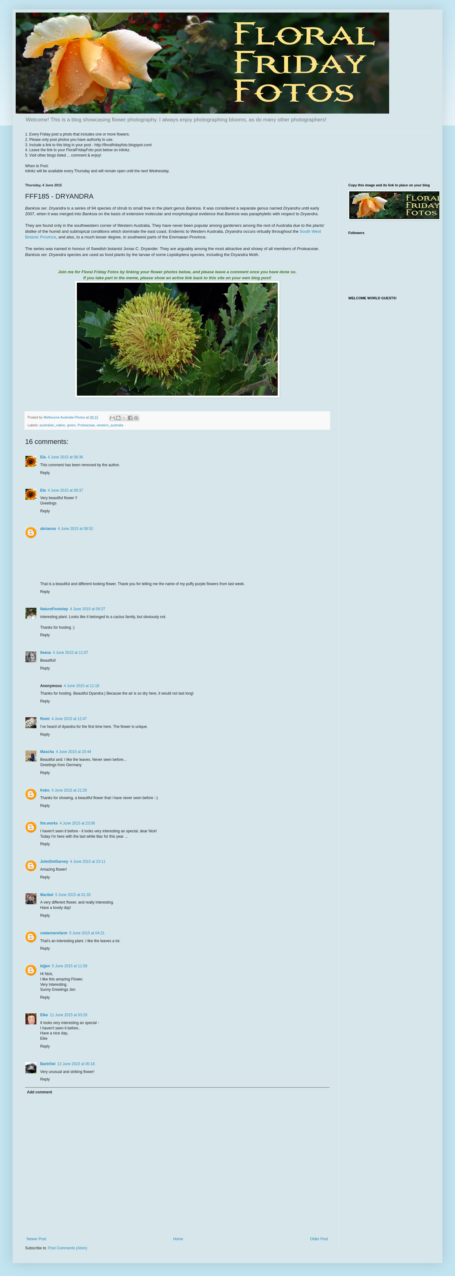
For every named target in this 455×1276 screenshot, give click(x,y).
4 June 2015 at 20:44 (73, 752)
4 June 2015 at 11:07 (70, 652)
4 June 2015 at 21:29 (69, 790)
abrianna (48, 528)
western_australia (110, 425)
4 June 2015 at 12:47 (69, 719)
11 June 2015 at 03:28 (68, 1015)
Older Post (319, 1239)
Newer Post (36, 1239)
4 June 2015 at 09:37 (87, 609)
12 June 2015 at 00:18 (75, 1064)
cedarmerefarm (53, 933)
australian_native (52, 425)
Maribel (46, 895)
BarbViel (47, 1064)
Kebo (45, 790)
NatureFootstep (54, 609)
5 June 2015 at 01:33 (73, 895)
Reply (45, 473)
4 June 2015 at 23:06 (77, 823)
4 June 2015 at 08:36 (65, 457)
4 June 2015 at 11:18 (81, 686)
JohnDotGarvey (54, 861)
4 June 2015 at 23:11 (87, 861)
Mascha (47, 752)
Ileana (45, 652)
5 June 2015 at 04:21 (87, 933)
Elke (44, 1015)
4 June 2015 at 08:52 (75, 528)
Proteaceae (86, 425)
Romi (45, 719)
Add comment (39, 1092)
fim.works (49, 823)
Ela (43, 457)
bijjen (45, 966)
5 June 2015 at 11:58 (69, 966)
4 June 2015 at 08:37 (65, 490)
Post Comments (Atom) (67, 1248)
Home (178, 1239)
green (71, 425)
